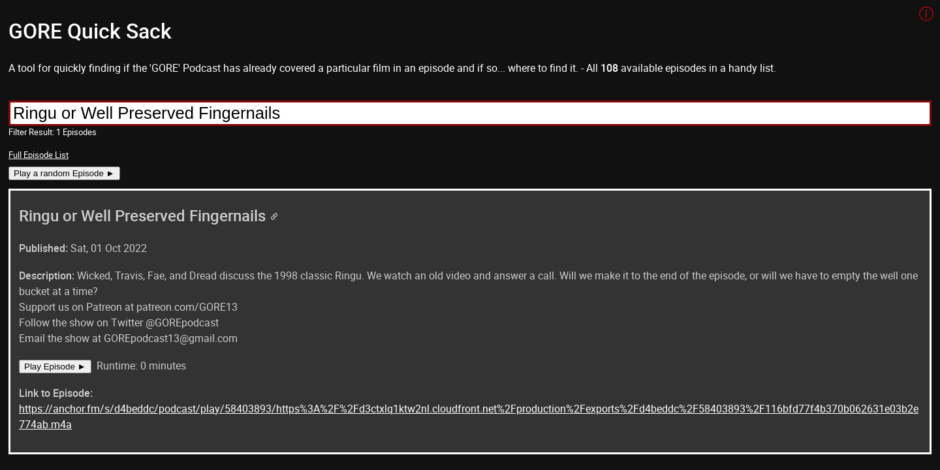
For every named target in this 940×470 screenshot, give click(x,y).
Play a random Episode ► (64, 173)
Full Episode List (38, 155)
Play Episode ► (55, 366)
